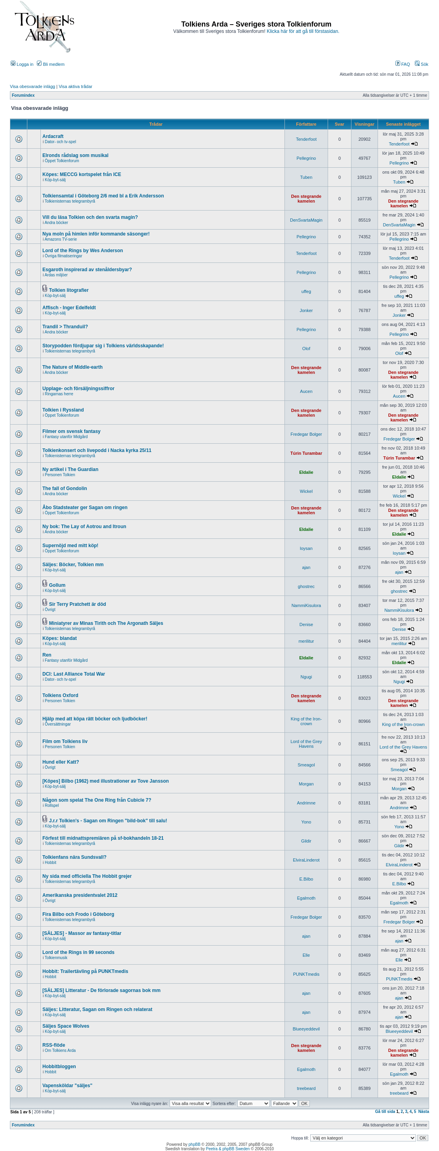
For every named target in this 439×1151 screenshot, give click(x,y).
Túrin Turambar (306, 453)
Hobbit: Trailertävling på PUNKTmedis (85, 971)
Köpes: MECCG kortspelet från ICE (81, 174)
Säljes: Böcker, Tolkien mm (73, 564)
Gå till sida (385, 1111)
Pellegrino (306, 158)
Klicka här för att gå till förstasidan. (303, 31)
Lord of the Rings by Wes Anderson (82, 250)
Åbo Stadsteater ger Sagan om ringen (85, 507)
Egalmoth (306, 898)
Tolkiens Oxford (60, 695)
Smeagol (306, 764)
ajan (306, 567)
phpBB (194, 1144)
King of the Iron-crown (306, 721)
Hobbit (50, 862)
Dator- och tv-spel (60, 142)
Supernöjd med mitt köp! (70, 545)
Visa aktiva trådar (75, 86)
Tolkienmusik (56, 958)
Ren (47, 655)
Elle (306, 955)
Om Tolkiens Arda (60, 1050)
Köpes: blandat (59, 638)
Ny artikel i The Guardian (70, 469)
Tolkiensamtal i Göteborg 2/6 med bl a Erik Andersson (103, 196)
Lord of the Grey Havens (306, 744)
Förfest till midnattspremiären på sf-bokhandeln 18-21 (103, 838)
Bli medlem (50, 64)
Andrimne (306, 803)
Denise (306, 624)
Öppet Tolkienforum (62, 161)
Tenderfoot (306, 139)
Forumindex (23, 95)
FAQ (402, 64)
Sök (421, 64)
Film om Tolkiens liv (65, 741)
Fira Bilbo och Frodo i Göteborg (78, 914)
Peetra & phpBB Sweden (228, 1149)
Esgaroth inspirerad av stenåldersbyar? (87, 269)
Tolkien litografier (69, 290)
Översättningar (58, 724)
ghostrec (306, 586)
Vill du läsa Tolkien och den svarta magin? (90, 217)
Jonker (306, 310)
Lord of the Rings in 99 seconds (78, 952)
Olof (306, 348)
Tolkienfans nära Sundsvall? (74, 857)
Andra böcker (56, 222)
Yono (306, 822)
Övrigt (50, 609)
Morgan (306, 783)
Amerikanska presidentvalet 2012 (79, 895)
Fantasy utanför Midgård (66, 437)
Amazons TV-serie (60, 239)
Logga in (22, 64)
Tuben (306, 177)
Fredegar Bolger (306, 434)
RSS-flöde (53, 1045)
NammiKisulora (306, 605)
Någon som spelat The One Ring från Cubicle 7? (96, 800)
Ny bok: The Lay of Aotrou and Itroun (84, 526)
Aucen (306, 391)
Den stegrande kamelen (306, 198)
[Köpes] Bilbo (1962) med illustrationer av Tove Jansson (105, 781)
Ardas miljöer (55, 275)
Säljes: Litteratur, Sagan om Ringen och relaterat (97, 1009)
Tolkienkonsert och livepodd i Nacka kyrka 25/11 (96, 450)
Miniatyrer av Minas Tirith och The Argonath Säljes (106, 623)
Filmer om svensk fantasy (71, 431)
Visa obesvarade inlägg (32, 86)
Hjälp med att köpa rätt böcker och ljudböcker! (94, 719)
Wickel (306, 491)
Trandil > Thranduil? (65, 326)
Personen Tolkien (60, 475)
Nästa (423, 1111)
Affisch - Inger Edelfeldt (69, 307)
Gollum (57, 585)
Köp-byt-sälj (55, 180)
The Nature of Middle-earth (72, 367)
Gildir (306, 841)
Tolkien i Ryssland (63, 410)
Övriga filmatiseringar (63, 256)
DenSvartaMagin (306, 220)
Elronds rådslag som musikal (75, 155)
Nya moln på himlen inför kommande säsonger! (96, 234)
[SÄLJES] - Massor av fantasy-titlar (81, 933)
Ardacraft (52, 136)
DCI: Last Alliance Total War (73, 674)
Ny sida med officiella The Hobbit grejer (87, 876)
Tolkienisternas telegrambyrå (70, 201)
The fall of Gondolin (64, 488)
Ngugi (306, 676)
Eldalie (306, 472)
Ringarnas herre (59, 394)
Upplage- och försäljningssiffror (78, 388)
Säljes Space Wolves (66, 1026)
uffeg (306, 291)
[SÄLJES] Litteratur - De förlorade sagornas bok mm (101, 990)
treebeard (306, 1088)
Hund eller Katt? (60, 762)
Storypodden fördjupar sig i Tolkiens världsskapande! (103, 346)
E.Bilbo (306, 879)
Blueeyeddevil (306, 1029)
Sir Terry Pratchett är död (77, 604)
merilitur (306, 641)
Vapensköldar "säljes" (67, 1085)
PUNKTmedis (306, 974)
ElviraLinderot (306, 860)
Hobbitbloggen (59, 1066)
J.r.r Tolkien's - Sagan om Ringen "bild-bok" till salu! (108, 821)
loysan (306, 548)
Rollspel (52, 805)
